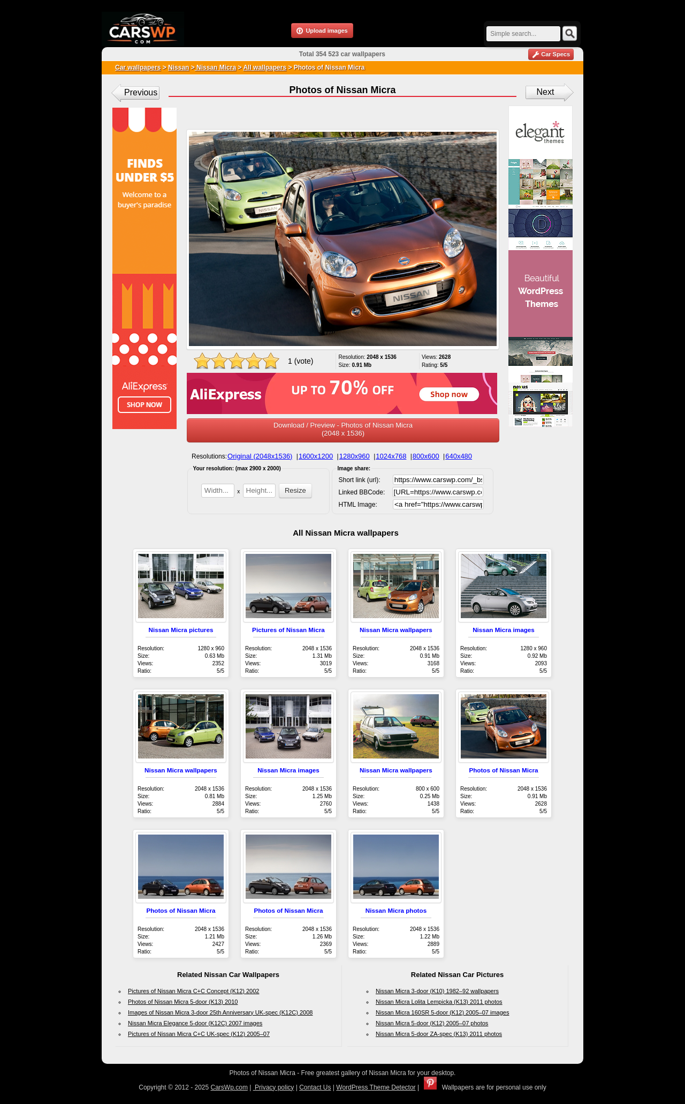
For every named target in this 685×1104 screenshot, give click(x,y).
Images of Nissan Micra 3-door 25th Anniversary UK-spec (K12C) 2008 (220, 1012)
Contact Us (315, 1087)
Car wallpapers (138, 67)
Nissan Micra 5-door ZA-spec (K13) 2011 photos (439, 1034)
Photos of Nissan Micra (503, 770)
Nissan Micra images (504, 629)
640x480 (458, 456)
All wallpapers (264, 67)
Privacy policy (273, 1087)
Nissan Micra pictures (181, 629)
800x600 (426, 456)
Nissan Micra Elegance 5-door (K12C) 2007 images (195, 1023)
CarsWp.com (229, 1087)
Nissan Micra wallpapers (396, 629)
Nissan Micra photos (396, 910)
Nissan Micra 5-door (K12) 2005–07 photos (432, 1023)
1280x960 (354, 456)
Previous (140, 92)
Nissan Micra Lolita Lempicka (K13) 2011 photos (439, 1001)
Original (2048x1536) (259, 456)
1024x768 (391, 456)
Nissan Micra (215, 67)
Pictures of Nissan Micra (288, 629)
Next (545, 91)
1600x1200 (316, 456)
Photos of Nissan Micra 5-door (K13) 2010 (183, 1001)
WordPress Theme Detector (375, 1087)
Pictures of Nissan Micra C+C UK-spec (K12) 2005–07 (199, 1034)
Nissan (178, 67)
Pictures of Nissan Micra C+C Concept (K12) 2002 (193, 991)
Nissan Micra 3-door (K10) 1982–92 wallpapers (437, 991)
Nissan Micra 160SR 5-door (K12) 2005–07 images (442, 1012)
